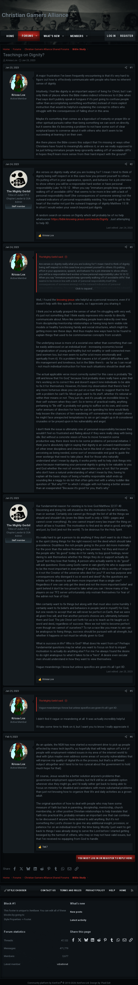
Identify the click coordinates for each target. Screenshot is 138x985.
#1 (131, 67)
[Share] (125, 67)
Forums (27, 36)
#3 (131, 247)
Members (77, 36)
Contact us (48, 890)
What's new (52, 36)
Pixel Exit (105, 980)
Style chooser (15, 890)
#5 (131, 691)
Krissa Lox (11, 60)
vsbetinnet (62, 961)
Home (10, 36)
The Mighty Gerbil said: (51, 256)
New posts (76, 910)
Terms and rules (71, 890)
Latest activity (78, 916)
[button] (37, 36)
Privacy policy (95, 890)
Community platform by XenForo (59, 980)
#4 (131, 498)
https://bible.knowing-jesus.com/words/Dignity (79, 219)
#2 (131, 164)
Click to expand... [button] (84, 288)
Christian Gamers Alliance (35, 15)
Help (112, 890)
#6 (131, 736)
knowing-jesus (66, 299)
